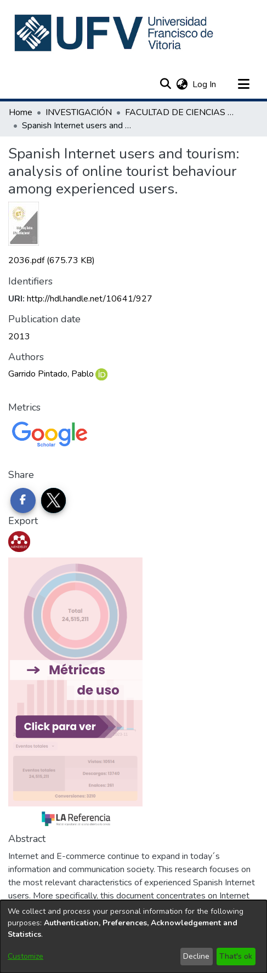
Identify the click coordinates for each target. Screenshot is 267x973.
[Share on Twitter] (53, 500)
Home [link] (20, 112)
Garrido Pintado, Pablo (51, 374)
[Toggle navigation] (243, 84)
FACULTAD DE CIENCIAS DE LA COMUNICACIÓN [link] (180, 112)
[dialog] (133, 936)
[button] (114, 33)
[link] (51, 260)
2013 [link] (19, 337)
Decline (196, 956)
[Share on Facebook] (23, 500)
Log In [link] (204, 84)
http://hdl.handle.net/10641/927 (89, 299)
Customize (25, 956)
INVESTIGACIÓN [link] (79, 112)
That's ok (235, 956)
